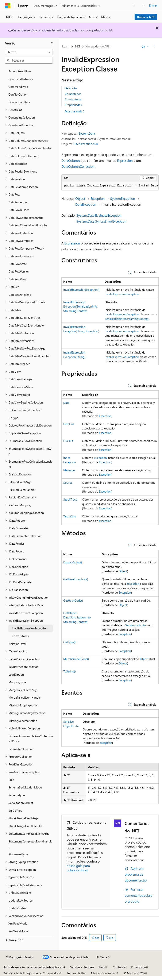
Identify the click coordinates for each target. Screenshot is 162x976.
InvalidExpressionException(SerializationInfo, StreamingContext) (80, 306)
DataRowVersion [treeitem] (19, 271)
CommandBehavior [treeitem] (20, 79)
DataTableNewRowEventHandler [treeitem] (28, 356)
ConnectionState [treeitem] (19, 102)
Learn (65, 46)
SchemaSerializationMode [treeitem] (25, 787)
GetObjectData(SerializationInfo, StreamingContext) (77, 617)
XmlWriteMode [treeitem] (18, 931)
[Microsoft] (8, 5)
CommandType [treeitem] (18, 87)
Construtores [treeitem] (20, 636)
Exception (97, 198)
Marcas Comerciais (103, 973)
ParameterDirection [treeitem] (21, 749)
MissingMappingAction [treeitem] (23, 705)
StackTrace (70, 499)
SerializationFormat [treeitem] (20, 803)
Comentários (73, 94)
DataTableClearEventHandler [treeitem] (26, 325)
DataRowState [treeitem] (17, 264)
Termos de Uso (76, 973)
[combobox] (29, 52)
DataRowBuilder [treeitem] (18, 210)
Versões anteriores (82, 967)
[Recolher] (51, 43)
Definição (71, 88)
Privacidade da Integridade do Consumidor (31, 973)
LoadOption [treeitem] (16, 674)
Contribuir (119, 967)
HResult (68, 441)
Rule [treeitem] (11, 780)
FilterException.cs (84, 144)
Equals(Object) (72, 562)
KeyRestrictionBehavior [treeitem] (23, 667)
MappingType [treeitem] (17, 682)
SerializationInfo (115, 319)
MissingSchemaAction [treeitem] (22, 721)
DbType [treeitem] (13, 418)
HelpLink (68, 424)
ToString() (69, 671)
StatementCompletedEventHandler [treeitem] (30, 844)
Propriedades (73, 105)
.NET (77, 46)
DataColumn (70, 160)
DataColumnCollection (77, 166)
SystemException (122, 198)
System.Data (87, 133)
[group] (110, 185)
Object (80, 198)
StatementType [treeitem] (18, 854)
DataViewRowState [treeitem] (20, 387)
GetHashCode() (73, 600)
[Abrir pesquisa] (143, 5)
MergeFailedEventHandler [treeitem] (25, 697)
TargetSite (69, 516)
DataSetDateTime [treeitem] (19, 295)
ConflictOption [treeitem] (17, 94)
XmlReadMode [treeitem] (17, 923)
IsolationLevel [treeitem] (17, 644)
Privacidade (138, 967)
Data (66, 403)
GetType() (69, 642)
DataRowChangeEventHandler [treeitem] (27, 225)
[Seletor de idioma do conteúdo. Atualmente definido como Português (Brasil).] (19, 957)
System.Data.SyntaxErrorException (101, 221)
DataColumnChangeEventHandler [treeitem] (30, 148)
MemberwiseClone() (76, 659)
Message (69, 470)
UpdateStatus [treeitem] (17, 908)
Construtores (73, 99)
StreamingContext (136, 319)
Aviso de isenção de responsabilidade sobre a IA (34, 967)
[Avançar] (133, 5)
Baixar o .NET (146, 17)
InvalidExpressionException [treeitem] (29, 628)
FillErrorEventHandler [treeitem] (21, 490)
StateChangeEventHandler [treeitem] (25, 826)
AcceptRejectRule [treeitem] (19, 71)
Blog (102, 967)
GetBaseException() (75, 579)
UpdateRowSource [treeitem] (20, 900)
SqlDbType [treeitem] (15, 811)
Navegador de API (97, 46)
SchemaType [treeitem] (16, 795)
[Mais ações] (155, 46)
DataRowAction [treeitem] (18, 202)
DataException (85, 204)
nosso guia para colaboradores (78, 867)
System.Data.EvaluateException (99, 215)
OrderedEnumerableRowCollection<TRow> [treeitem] (30, 738)
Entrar (153, 5)
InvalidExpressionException (122, 294)
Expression (125, 160)
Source (67, 483)
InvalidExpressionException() (81, 290)
